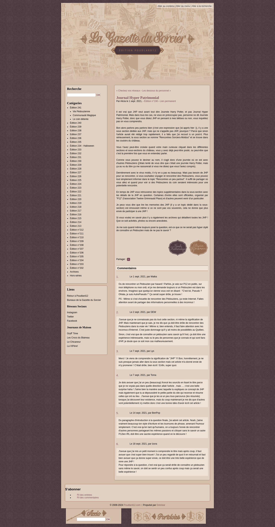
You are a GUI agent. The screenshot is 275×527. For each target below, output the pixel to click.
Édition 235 (75, 142)
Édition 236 (75, 138)
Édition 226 (75, 176)
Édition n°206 (77, 252)
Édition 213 (75, 226)
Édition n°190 (151, 101)
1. (117, 276)
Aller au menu (183, 6)
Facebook (72, 321)
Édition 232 (75, 153)
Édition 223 (75, 187)
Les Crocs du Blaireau (78, 337)
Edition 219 (75, 203)
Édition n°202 (77, 268)
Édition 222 (75, 191)
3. (117, 351)
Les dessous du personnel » (156, 90)
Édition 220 (75, 199)
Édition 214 (75, 222)
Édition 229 (75, 165)
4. (117, 375)
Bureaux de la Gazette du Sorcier (84, 300)
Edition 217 (75, 210)
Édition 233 (75, 149)
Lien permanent (168, 101)
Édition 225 (75, 180)
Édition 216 (75, 214)
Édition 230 (75, 161)
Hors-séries (76, 275)
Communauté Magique (84, 115)
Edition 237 (75, 134)
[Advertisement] (232, 79)
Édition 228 (75, 168)
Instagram (72, 312)
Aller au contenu (166, 6)
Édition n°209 (77, 241)
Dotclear (161, 505)
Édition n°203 (77, 264)
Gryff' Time (72, 333)
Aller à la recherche (202, 6)
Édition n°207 (77, 249)
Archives (74, 271)
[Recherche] (81, 95)
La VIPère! (72, 346)
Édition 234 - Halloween (82, 145)
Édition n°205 (77, 256)
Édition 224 (75, 184)
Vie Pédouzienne (81, 111)
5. (117, 413)
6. (117, 443)
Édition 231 (75, 157)
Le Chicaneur (74, 342)
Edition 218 (75, 207)
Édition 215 (75, 218)
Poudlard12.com (132, 505)
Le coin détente (80, 119)
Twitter (70, 316)
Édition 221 (75, 195)
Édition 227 (75, 172)
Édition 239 (75, 126)
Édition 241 (75, 107)
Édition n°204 (77, 260)
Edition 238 (75, 130)
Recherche (74, 89)
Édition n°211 (77, 233)
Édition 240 (75, 123)
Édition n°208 (77, 245)
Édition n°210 (77, 237)
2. (117, 312)
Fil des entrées (84, 495)
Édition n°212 (77, 229)
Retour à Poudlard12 (77, 296)
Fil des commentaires (88, 497)
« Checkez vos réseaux (128, 90)
